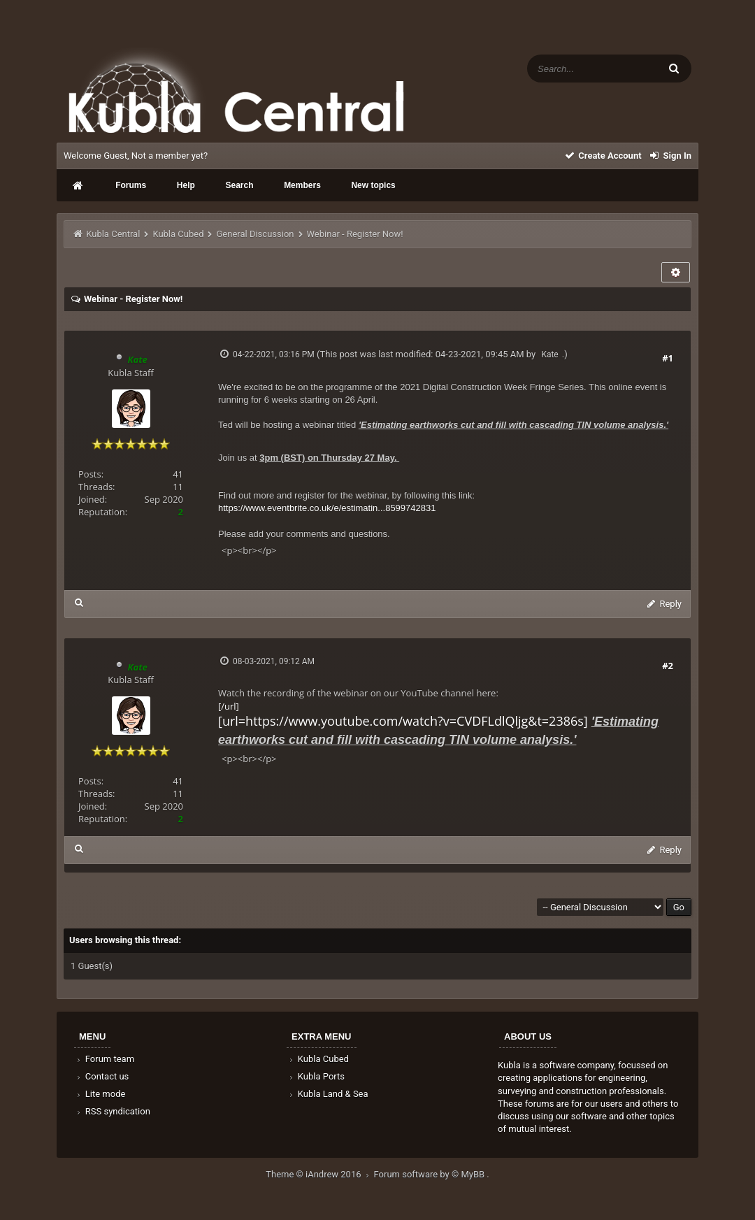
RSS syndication (112, 1111)
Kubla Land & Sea (327, 1094)
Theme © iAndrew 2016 (319, 1174)
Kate (549, 354)
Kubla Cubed (177, 234)
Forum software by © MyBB (430, 1174)
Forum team (104, 1059)
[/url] (438, 723)
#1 (667, 358)
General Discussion (255, 234)
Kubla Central (113, 234)
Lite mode (100, 1094)
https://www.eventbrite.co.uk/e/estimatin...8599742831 (327, 508)
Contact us (102, 1076)
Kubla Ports (316, 1076)
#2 (667, 665)
